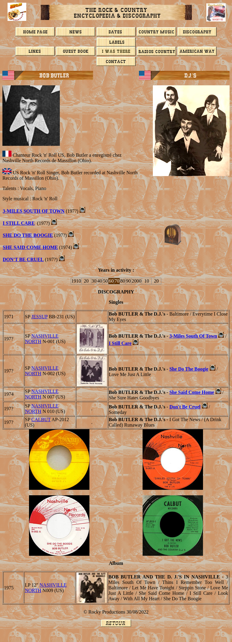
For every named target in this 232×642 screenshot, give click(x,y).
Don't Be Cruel (23, 259)
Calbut (41, 419)
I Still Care (19, 223)
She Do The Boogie (28, 235)
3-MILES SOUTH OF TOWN (34, 211)
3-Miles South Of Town (193, 336)
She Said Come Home (30, 247)
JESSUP (39, 316)
